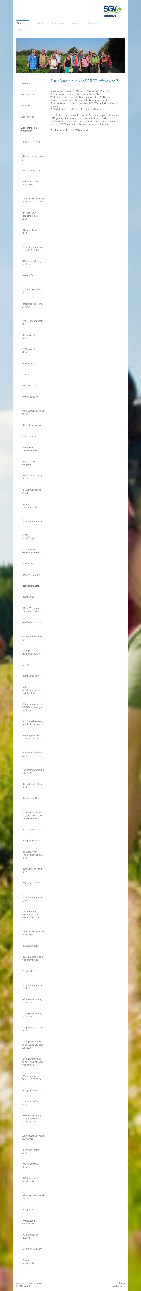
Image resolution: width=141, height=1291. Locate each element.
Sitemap (39, 1283)
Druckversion (24, 1283)
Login (122, 1283)
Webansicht (119, 1286)
